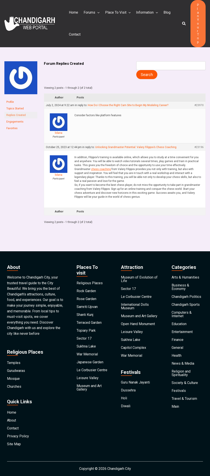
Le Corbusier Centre (92, 370)
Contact (75, 34)
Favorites (12, 128)
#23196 (199, 147)
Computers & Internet (182, 314)
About (11, 420)
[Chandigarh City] (29, 23)
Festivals (179, 391)
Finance (177, 340)
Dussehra (128, 390)
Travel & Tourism (184, 398)
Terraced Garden (89, 322)
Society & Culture (185, 383)
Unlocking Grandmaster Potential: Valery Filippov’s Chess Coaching (135, 147)
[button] (184, 23)
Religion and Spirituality (181, 373)
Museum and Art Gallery (89, 387)
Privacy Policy (18, 436)
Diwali (125, 406)
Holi (124, 398)
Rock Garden (86, 291)
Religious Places (90, 283)
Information (146, 13)
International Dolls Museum (135, 306)
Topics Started (15, 108)
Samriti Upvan (87, 307)
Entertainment (182, 332)
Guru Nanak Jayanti (135, 382)
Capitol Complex (133, 348)
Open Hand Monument (138, 324)
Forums (91, 13)
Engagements (14, 121)
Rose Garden (86, 299)
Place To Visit (117, 13)
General (177, 348)
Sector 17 (84, 338)
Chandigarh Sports (186, 304)
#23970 (199, 105)
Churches (14, 386)
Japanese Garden (90, 362)
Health (176, 355)
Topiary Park (86, 330)
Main (175, 406)
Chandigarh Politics (186, 297)
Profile (10, 101)
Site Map (14, 444)
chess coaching (101, 169)
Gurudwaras (16, 371)
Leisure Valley (88, 378)
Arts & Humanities (185, 277)
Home (73, 12)
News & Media (183, 363)
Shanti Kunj (85, 315)
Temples (13, 363)
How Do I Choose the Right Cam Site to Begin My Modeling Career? (128, 105)
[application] (97, 13)
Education (179, 324)
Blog (166, 12)
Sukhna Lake (86, 346)
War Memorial (87, 354)
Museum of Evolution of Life (139, 279)
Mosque (13, 378)
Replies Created (16, 115)
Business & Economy (180, 287)
